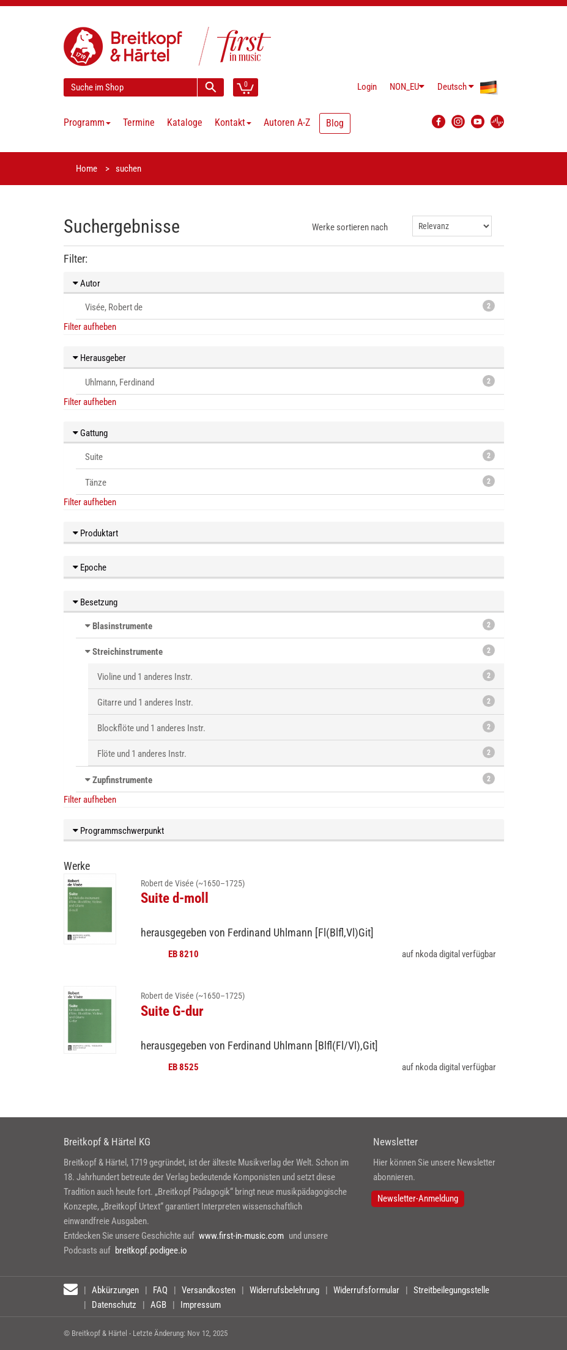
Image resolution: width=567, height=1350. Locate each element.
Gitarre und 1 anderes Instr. (296, 701)
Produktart (95, 533)
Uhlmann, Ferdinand (290, 381)
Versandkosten (208, 1290)
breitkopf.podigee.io (151, 1250)
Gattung (90, 433)
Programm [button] (87, 122)
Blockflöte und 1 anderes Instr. (296, 727)
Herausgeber (99, 357)
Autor (86, 283)
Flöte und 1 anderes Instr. (296, 752)
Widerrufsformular (366, 1290)
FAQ (160, 1290)
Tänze (290, 481)
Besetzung (95, 602)
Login (367, 86)
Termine (139, 122)
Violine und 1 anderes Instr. (296, 676)
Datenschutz (114, 1304)
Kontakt (233, 122)
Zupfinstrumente (122, 780)
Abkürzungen (115, 1290)
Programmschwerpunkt (118, 830)
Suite (290, 456)
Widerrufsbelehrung (284, 1290)
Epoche (89, 567)
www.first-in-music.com (241, 1235)
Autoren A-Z (287, 122)
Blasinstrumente (122, 626)
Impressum (200, 1304)
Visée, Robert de (290, 306)
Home (86, 168)
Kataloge (184, 122)
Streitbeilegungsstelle (451, 1290)
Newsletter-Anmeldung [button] (417, 1198)
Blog (335, 123)
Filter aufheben (90, 326)
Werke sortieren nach (350, 227)
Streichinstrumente (127, 651)
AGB (158, 1304)
